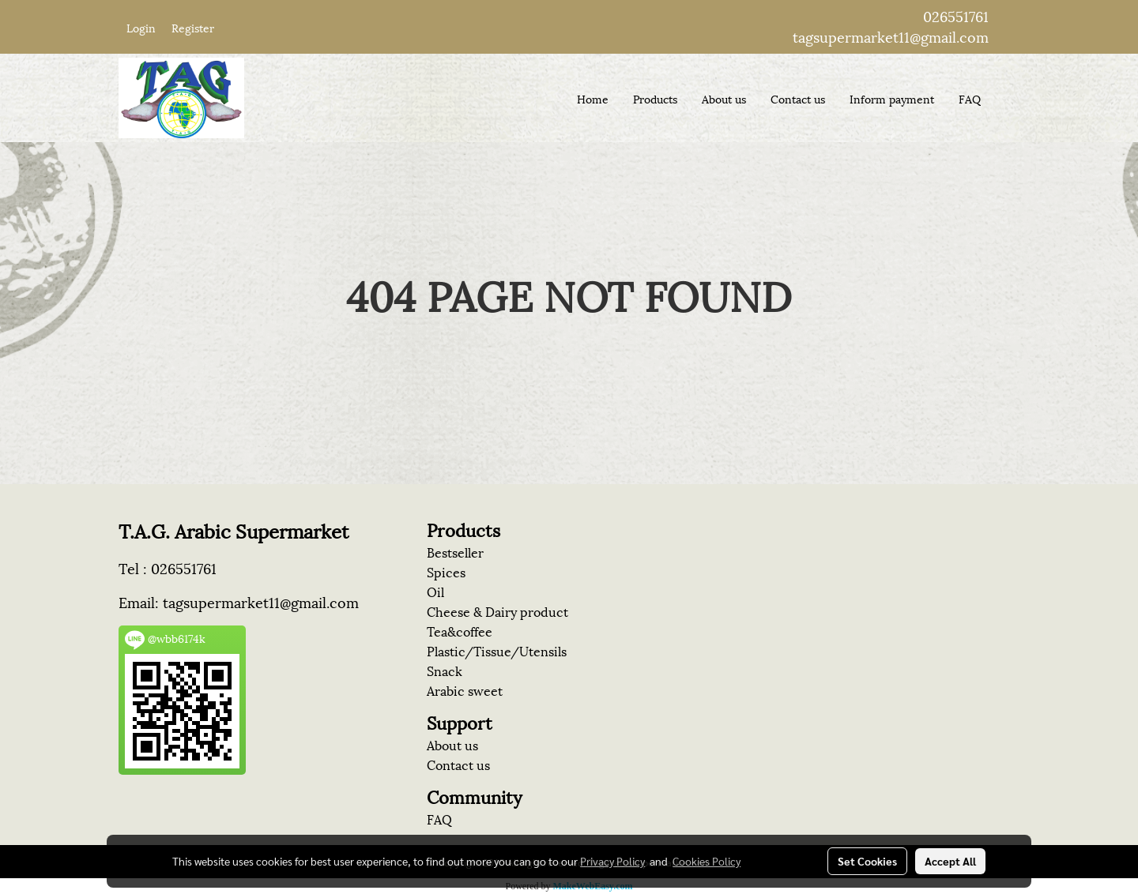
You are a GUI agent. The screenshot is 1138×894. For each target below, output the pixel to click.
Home (593, 98)
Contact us (798, 98)
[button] (1006, 98)
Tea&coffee (459, 630)
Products (655, 98)
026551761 (956, 15)
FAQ (970, 98)
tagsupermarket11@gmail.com (891, 36)
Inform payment (892, 98)
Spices (446, 571)
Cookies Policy (706, 861)
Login (141, 27)
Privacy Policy (612, 861)
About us (724, 98)
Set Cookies (867, 861)
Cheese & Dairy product (497, 611)
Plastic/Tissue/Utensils (497, 650)
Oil (435, 591)
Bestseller (455, 552)
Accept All (950, 861)
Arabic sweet (465, 690)
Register (192, 27)
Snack (444, 670)
